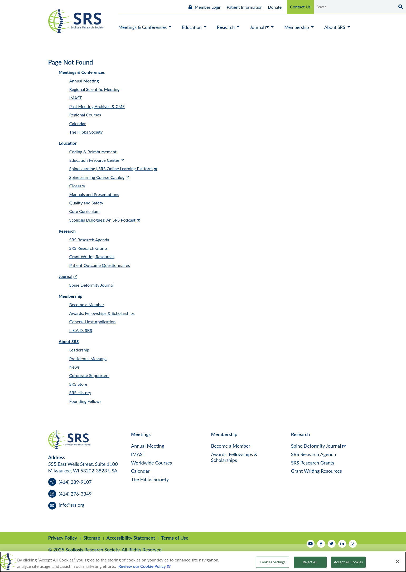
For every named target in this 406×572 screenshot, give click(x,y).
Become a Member (86, 304)
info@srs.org (72, 505)
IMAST (75, 97)
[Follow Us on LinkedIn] (342, 544)
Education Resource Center (94, 160)
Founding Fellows (85, 401)
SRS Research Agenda (89, 239)
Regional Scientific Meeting (94, 89)
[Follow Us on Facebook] (321, 544)
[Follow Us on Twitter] (332, 544)
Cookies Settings (273, 562)
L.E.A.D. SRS (80, 330)
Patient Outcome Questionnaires (99, 265)
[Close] (397, 561)
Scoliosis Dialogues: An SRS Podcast (102, 219)
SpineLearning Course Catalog (97, 177)
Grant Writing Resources (92, 256)
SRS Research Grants (88, 248)
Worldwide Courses (151, 463)
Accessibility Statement (131, 538)
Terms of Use (174, 538)
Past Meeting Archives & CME (97, 106)
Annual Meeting (84, 80)
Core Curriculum (84, 211)
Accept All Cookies (348, 562)
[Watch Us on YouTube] (311, 544)
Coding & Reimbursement (93, 151)
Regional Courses (85, 114)
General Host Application (92, 321)
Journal (65, 276)
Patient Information (245, 6)
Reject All (310, 562)
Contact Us (300, 6)
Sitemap (91, 538)
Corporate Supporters (89, 375)
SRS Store (78, 384)
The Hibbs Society (86, 131)
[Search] (400, 7)
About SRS (69, 341)
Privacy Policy (62, 538)
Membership (71, 296)
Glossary (77, 185)
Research (67, 230)
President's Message (88, 358)
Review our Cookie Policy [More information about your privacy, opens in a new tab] (142, 566)
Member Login (208, 6)
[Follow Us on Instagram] (353, 544)
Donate (275, 6)
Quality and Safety (86, 202)
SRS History (80, 392)
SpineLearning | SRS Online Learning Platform (111, 168)
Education (68, 142)
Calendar (77, 123)
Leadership (79, 349)
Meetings (141, 434)
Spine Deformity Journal (91, 284)
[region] (203, 561)
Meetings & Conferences (82, 72)
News (74, 366)
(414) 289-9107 (75, 482)
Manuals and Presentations (94, 194)
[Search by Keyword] (354, 7)
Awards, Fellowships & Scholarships (102, 313)
